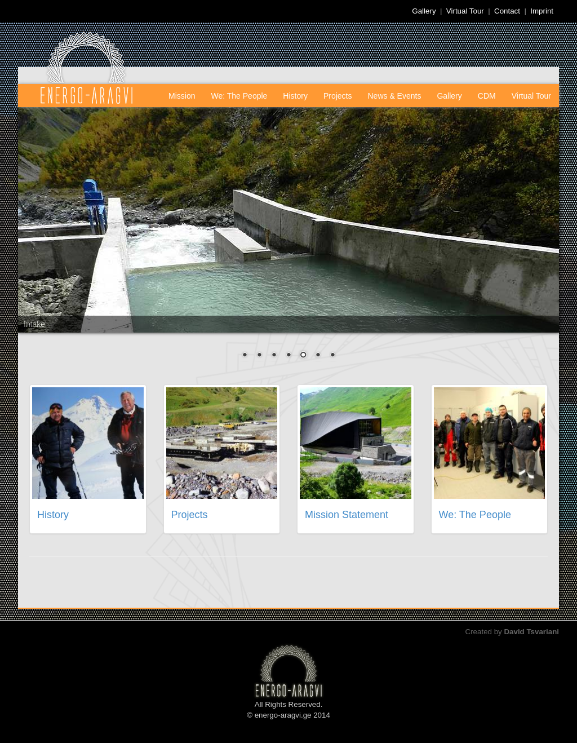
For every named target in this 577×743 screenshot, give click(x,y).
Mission (181, 95)
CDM (487, 95)
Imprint (541, 11)
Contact (507, 11)
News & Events (394, 95)
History (295, 95)
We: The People (239, 95)
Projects (337, 95)
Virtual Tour (465, 11)
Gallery (424, 11)
